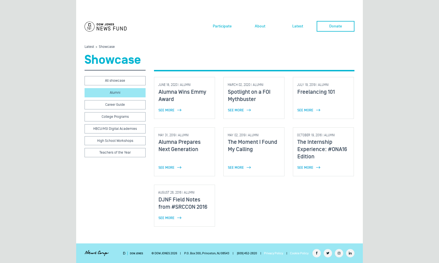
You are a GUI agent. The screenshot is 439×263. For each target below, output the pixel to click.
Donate (335, 26)
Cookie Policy (299, 253)
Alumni (115, 93)
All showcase (115, 81)
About (260, 26)
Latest (297, 26)
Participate (222, 26)
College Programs (115, 117)
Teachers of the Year (115, 152)
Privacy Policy (273, 253)
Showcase (107, 47)
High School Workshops (115, 141)
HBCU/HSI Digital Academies (115, 129)
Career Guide (115, 105)
